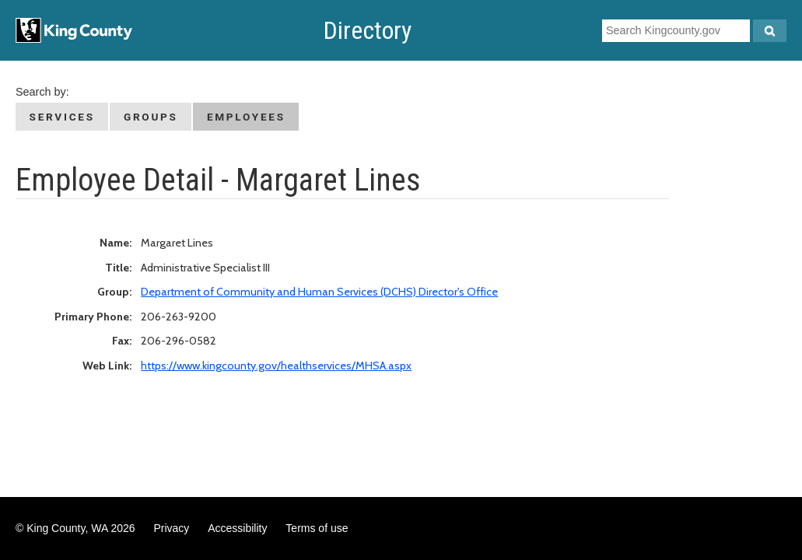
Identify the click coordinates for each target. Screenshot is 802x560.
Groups (151, 116)
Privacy (171, 528)
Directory (368, 30)
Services (62, 116)
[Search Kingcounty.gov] (769, 30)
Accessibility (237, 528)
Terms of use (316, 528)
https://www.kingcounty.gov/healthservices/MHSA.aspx (276, 366)
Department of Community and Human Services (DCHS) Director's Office (319, 292)
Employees (246, 116)
